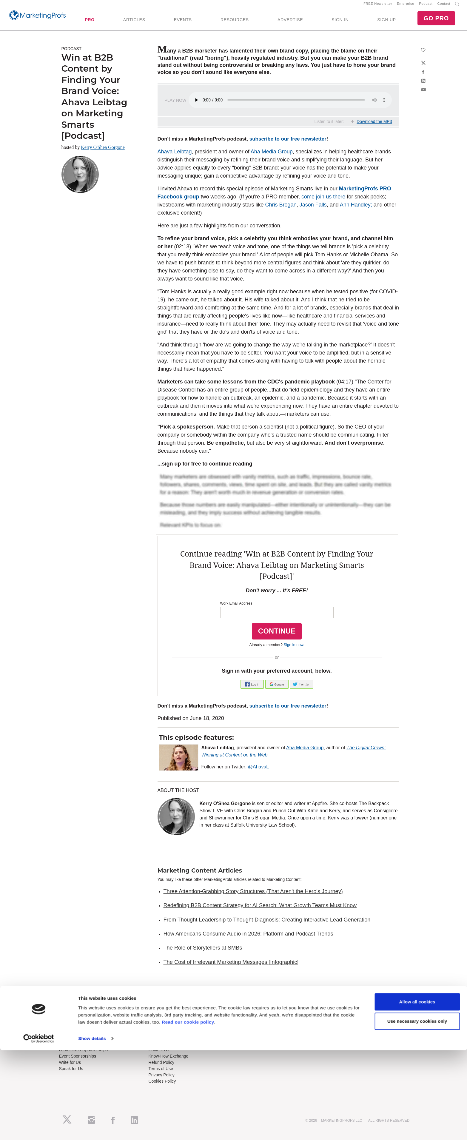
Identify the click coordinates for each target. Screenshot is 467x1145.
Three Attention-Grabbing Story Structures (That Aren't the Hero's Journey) (253, 896)
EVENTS (183, 22)
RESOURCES (235, 22)
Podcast (425, 6)
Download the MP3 (374, 126)
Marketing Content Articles (200, 875)
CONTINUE (276, 636)
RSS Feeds (70, 1020)
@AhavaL (258, 771)
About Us (67, 1014)
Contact (443, 6)
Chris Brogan (281, 210)
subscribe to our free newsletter (287, 144)
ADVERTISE (290, 22)
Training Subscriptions (169, 1014)
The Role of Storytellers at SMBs (203, 953)
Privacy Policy (162, 1080)
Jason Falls (313, 210)
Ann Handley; (356, 210)
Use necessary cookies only (417, 1115)
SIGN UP (386, 22)
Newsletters (70, 1027)
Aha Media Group (272, 157)
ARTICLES (134, 22)
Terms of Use (161, 1074)
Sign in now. (294, 650)
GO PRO (436, 21)
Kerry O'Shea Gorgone (103, 152)
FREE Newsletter (377, 6)
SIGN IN (340, 22)
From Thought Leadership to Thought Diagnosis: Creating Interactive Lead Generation (267, 925)
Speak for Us (71, 1074)
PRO (89, 22)
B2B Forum (159, 1027)
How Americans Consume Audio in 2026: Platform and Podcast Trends (248, 939)
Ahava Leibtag (175, 157)
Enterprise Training (166, 1020)
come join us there (323, 202)
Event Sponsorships (77, 1061)
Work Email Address (236, 608)
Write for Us (70, 1067)
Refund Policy (161, 1067)
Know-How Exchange (169, 1061)
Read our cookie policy (188, 1116)
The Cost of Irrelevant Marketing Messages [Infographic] (231, 967)
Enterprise (405, 6)
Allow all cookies (417, 1096)
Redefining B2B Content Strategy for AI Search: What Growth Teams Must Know (260, 911)
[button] (253, 688)
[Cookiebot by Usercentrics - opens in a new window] (39, 1133)
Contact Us (159, 1055)
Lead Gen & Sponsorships (83, 1055)
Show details (92, 1133)
